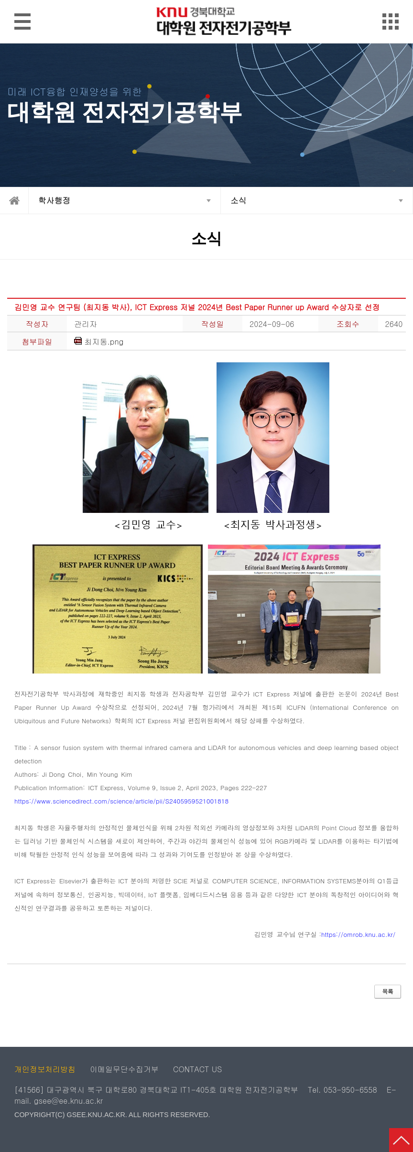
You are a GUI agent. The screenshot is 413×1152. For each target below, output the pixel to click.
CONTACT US (197, 1069)
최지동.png (98, 342)
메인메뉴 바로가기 (206, 0)
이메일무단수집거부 (124, 1069)
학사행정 (54, 200)
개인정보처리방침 (45, 1069)
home (14, 200)
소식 (238, 200)
